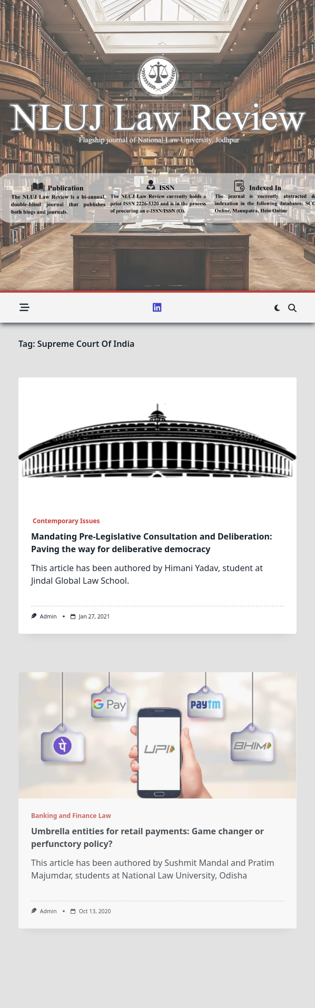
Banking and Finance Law (71, 879)
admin (48, 616)
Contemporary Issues (65, 520)
